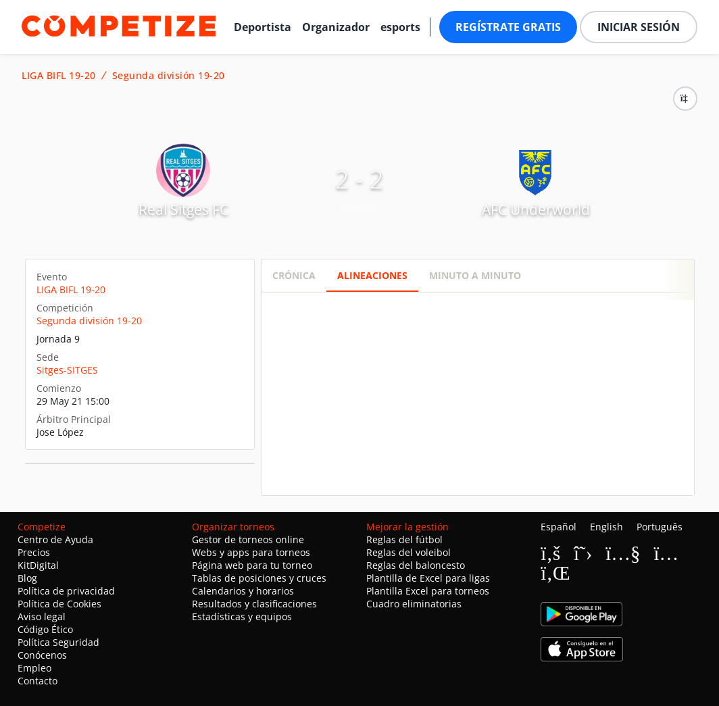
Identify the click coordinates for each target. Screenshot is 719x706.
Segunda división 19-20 (168, 75)
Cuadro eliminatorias (414, 603)
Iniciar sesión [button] (638, 27)
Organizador (336, 27)
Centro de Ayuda (55, 539)
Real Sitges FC (183, 209)
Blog (27, 578)
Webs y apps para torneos (251, 552)
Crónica (294, 275)
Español (558, 526)
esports (400, 27)
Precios (34, 552)
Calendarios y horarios (243, 590)
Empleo (34, 667)
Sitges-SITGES (67, 369)
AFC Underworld (536, 209)
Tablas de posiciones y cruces (259, 578)
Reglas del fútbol (404, 539)
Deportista (262, 27)
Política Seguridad (58, 642)
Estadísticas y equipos (242, 616)
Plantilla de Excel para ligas (428, 578)
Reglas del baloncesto (415, 565)
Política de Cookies (59, 603)
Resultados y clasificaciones (254, 603)
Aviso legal (42, 616)
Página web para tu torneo (252, 565)
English (606, 526)
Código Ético (45, 629)
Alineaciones (372, 275)
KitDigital (38, 565)
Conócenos (42, 655)
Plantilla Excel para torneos (427, 590)
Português (660, 526)
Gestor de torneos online (248, 539)
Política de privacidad (66, 590)
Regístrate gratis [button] (508, 27)
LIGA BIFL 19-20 (59, 75)
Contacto (37, 680)
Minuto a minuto (475, 275)
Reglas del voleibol (408, 552)
